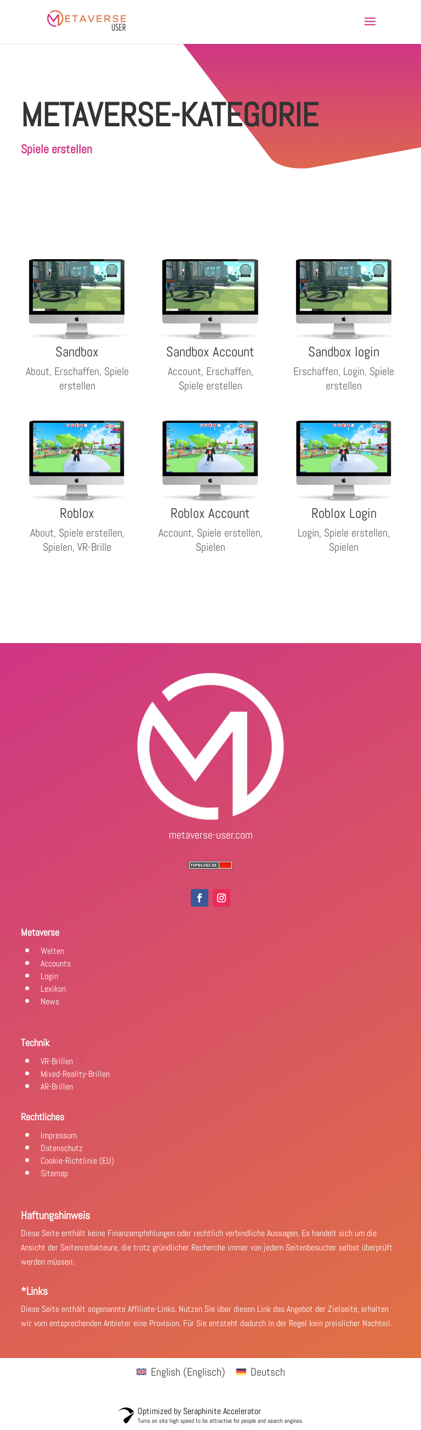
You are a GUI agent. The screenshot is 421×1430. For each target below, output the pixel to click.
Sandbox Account (210, 351)
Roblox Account (210, 513)
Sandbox (77, 351)
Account (184, 371)
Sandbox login (343, 351)
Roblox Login (344, 513)
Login (354, 371)
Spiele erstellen (94, 378)
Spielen (57, 547)
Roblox (77, 513)
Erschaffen (76, 371)
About (37, 371)
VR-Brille (94, 547)
